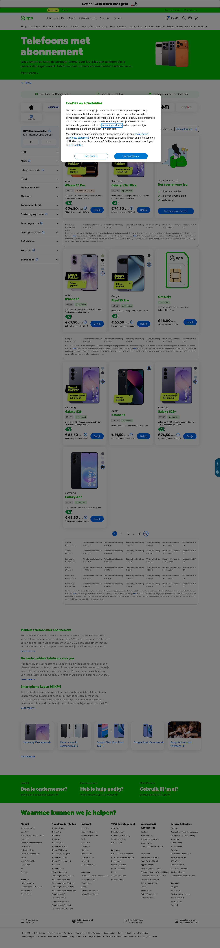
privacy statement (79, 137)
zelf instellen (76, 145)
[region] (111, 128)
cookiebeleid (141, 134)
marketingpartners (112, 125)
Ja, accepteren (131, 156)
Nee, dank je (91, 156)
